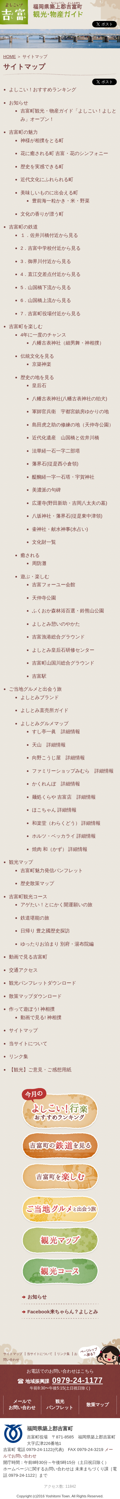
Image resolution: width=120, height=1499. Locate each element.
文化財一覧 (44, 542)
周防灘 (39, 563)
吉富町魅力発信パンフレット (51, 870)
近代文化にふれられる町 (46, 179)
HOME (9, 56)
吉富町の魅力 (23, 132)
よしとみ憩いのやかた (56, 624)
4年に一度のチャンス (43, 334)
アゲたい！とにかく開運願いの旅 (56, 904)
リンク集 (18, 1056)
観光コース (60, 1271)
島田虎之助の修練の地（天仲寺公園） (73, 424)
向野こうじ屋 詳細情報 (58, 757)
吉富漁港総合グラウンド (58, 636)
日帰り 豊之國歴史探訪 (45, 930)
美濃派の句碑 (46, 489)
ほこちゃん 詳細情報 (54, 810)
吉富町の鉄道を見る (60, 1146)
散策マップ (97, 1404)
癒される (30, 555)
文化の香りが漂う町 (42, 214)
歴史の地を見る (37, 377)
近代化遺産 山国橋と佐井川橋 (65, 437)
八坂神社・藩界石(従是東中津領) (67, 516)
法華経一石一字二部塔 (56, 450)
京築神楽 (41, 364)
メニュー (110, 4)
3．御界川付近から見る (45, 261)
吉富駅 (39, 676)
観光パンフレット (59, 1404)
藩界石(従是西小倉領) (55, 463)
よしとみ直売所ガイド (44, 710)
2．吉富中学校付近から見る (50, 248)
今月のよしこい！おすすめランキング (60, 1109)
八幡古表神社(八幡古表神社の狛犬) (69, 398)
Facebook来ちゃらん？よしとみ (63, 1311)
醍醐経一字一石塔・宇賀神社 (63, 477)
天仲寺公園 (44, 597)
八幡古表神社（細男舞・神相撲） (68, 343)
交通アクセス (23, 970)
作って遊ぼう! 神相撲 (32, 1009)
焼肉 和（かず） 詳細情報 (59, 849)
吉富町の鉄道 (23, 226)
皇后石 (39, 385)
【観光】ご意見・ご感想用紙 (40, 1069)
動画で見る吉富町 (28, 956)
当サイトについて (28, 1043)
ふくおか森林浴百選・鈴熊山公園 (68, 610)
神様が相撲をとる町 (42, 140)
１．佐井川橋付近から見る (49, 235)
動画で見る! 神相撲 (40, 1017)
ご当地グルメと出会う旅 (35, 689)
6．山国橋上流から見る (45, 300)
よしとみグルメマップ (44, 723)
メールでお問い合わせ (22, 1404)
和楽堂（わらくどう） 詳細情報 (66, 823)
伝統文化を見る (37, 356)
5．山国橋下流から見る (45, 287)
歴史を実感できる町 (42, 166)
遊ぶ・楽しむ (34, 576)
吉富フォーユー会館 (53, 584)
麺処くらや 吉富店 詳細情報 (64, 797)
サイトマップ (23, 1030)
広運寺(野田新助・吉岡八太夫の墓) (69, 503)
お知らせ (18, 102)
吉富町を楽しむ (26, 326)
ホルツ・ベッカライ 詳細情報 (64, 836)
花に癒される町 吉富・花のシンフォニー (64, 153)
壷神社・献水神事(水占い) (60, 529)
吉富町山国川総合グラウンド (63, 663)
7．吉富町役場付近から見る (50, 313)
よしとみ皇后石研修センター (63, 650)
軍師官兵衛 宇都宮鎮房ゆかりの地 (70, 411)
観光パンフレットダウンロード (42, 983)
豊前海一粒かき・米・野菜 (61, 200)
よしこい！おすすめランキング (42, 89)
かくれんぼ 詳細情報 (56, 783)
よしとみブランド (39, 697)
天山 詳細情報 (49, 744)
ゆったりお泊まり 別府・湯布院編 (57, 944)
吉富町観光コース (28, 896)
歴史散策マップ (37, 883)
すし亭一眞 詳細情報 (56, 731)
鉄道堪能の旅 (34, 917)
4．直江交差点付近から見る (50, 274)
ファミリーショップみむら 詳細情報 (73, 771)
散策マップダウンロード (35, 996)
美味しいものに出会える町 (49, 192)
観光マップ (21, 862)
